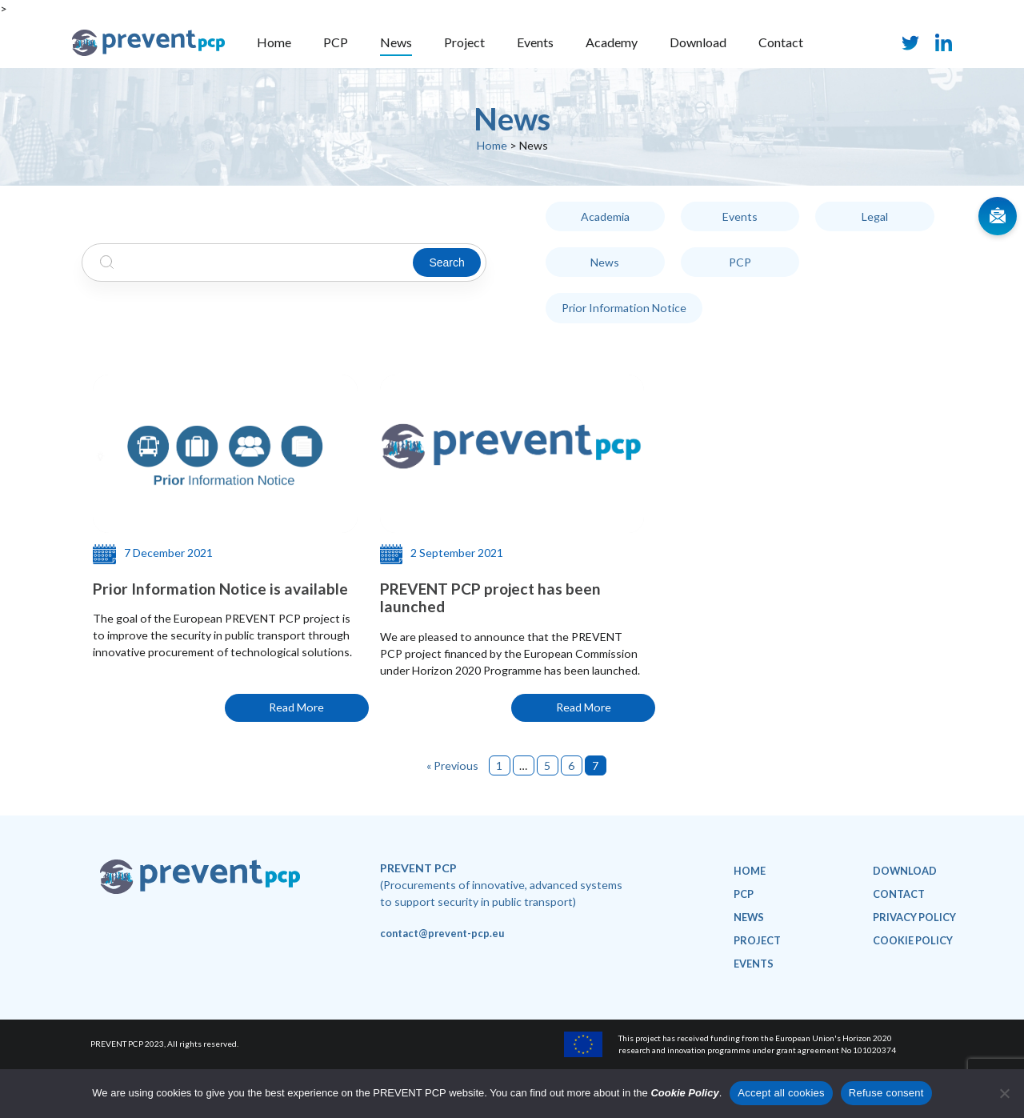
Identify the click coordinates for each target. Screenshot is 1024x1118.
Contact (780, 42)
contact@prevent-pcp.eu (442, 933)
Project (464, 42)
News (396, 42)
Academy (612, 42)
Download (698, 42)
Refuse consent (886, 1093)
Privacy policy (914, 917)
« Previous (452, 765)
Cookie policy (913, 940)
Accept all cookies (781, 1093)
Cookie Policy (684, 1093)
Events (535, 42)
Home (274, 42)
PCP (335, 42)
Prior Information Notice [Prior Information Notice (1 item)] (624, 308)
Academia (605, 216)
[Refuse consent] (1004, 1093)
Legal (875, 216)
